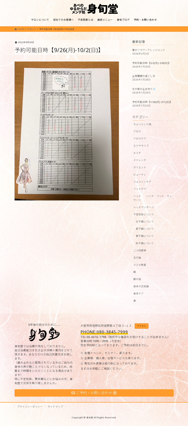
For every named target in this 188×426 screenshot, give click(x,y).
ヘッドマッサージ (143, 207)
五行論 (137, 257)
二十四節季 (139, 250)
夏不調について (145, 228)
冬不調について (145, 221)
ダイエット (139, 167)
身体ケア (138, 293)
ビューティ (139, 174)
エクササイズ (141, 145)
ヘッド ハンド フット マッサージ (152, 198)
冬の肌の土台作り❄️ (144, 89)
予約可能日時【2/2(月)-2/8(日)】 (151, 63)
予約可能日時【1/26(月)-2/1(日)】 (152, 102)
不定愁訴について (143, 214)
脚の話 (137, 279)
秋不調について (145, 243)
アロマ (137, 131)
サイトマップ (55, 406)
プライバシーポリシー (30, 406)
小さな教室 (139, 264)
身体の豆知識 (141, 286)
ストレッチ (139, 160)
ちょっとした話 (142, 124)
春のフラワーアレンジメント (148, 50)
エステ (137, 152)
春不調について (145, 236)
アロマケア (139, 138)
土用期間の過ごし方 (143, 76)
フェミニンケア (142, 181)
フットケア (139, 189)
